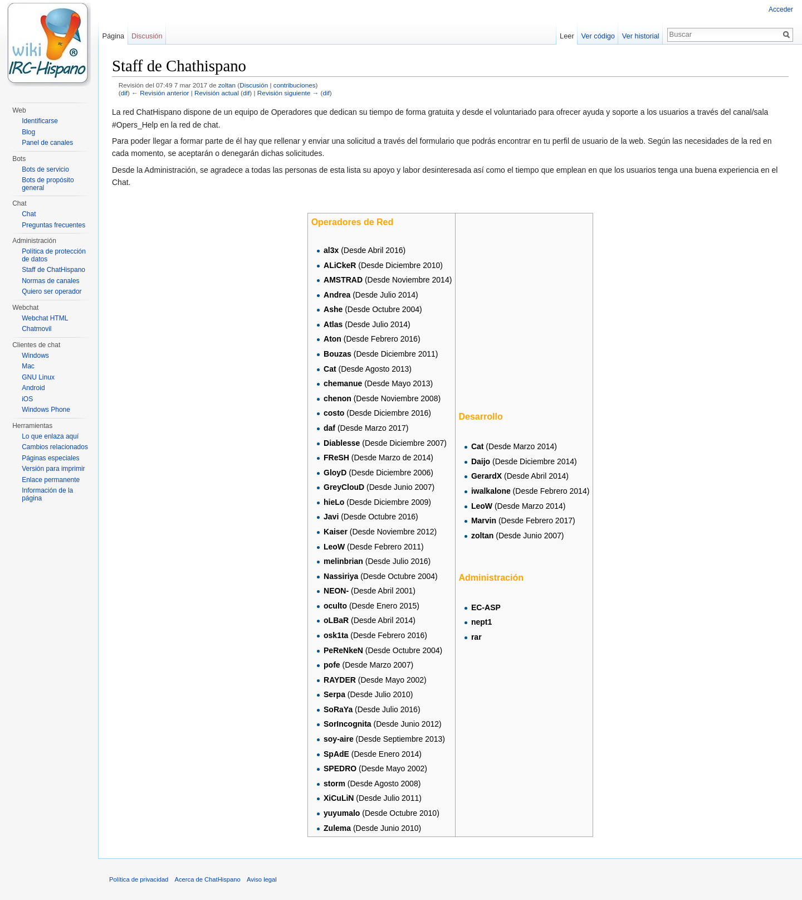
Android (33, 388)
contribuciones (294, 85)
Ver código (598, 36)
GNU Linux (38, 377)
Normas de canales (50, 281)
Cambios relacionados (55, 447)
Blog (28, 132)
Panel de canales (47, 143)
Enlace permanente (51, 480)
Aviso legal (262, 879)
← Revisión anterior (160, 92)
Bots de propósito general (48, 184)
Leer (567, 36)
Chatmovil (36, 329)
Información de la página (47, 494)
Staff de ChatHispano (53, 270)
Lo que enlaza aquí (50, 436)
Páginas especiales (50, 458)
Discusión (253, 85)
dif (124, 92)
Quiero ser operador (51, 291)
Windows (35, 355)
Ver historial (640, 36)
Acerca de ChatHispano (208, 879)
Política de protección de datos (54, 255)
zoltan (227, 85)
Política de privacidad (138, 879)
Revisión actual (216, 92)
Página (113, 36)
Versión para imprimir (53, 469)
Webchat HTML (45, 318)
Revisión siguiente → (288, 92)
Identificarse (40, 121)
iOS (27, 399)
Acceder (781, 9)
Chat (29, 214)
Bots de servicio (45, 169)
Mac (28, 366)
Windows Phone (46, 409)
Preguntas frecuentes (53, 225)
